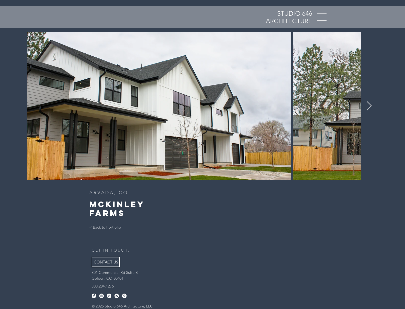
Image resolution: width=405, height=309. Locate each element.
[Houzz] (116, 296)
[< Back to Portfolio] (105, 227)
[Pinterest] (124, 296)
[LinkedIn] (109, 296)
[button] (322, 17)
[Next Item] (369, 106)
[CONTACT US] (106, 262)
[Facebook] (94, 296)
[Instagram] (101, 296)
